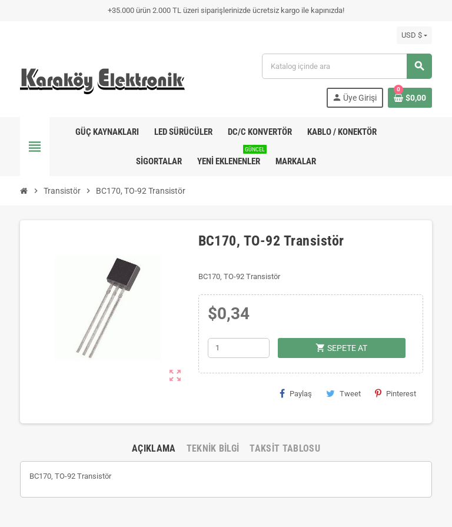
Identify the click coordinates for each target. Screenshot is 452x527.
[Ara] (346, 66)
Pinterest (395, 393)
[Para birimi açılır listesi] (414, 35)
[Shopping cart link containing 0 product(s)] (410, 98)
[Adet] (239, 348)
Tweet (343, 393)
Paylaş (296, 393)
